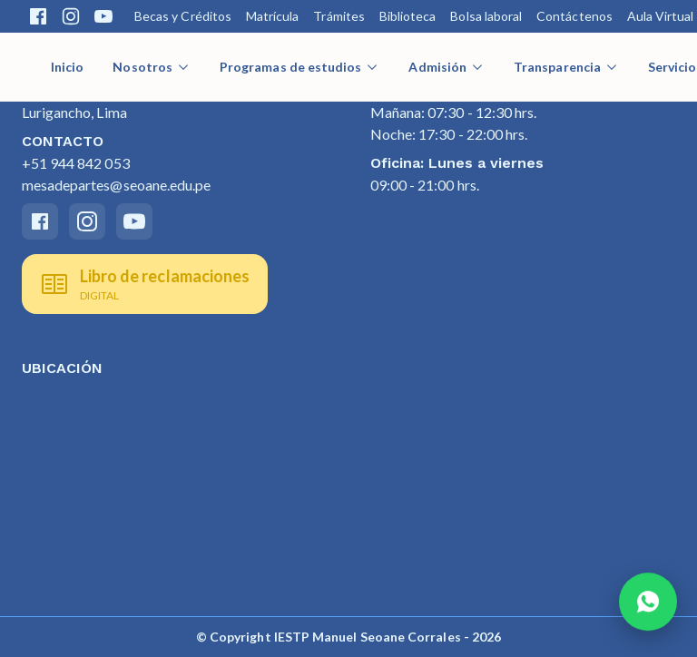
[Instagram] (87, 221)
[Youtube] (134, 221)
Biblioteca (408, 16)
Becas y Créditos (182, 16)
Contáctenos (574, 16)
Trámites (338, 16)
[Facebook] (40, 221)
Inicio (67, 66)
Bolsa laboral (486, 16)
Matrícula (272, 16)
